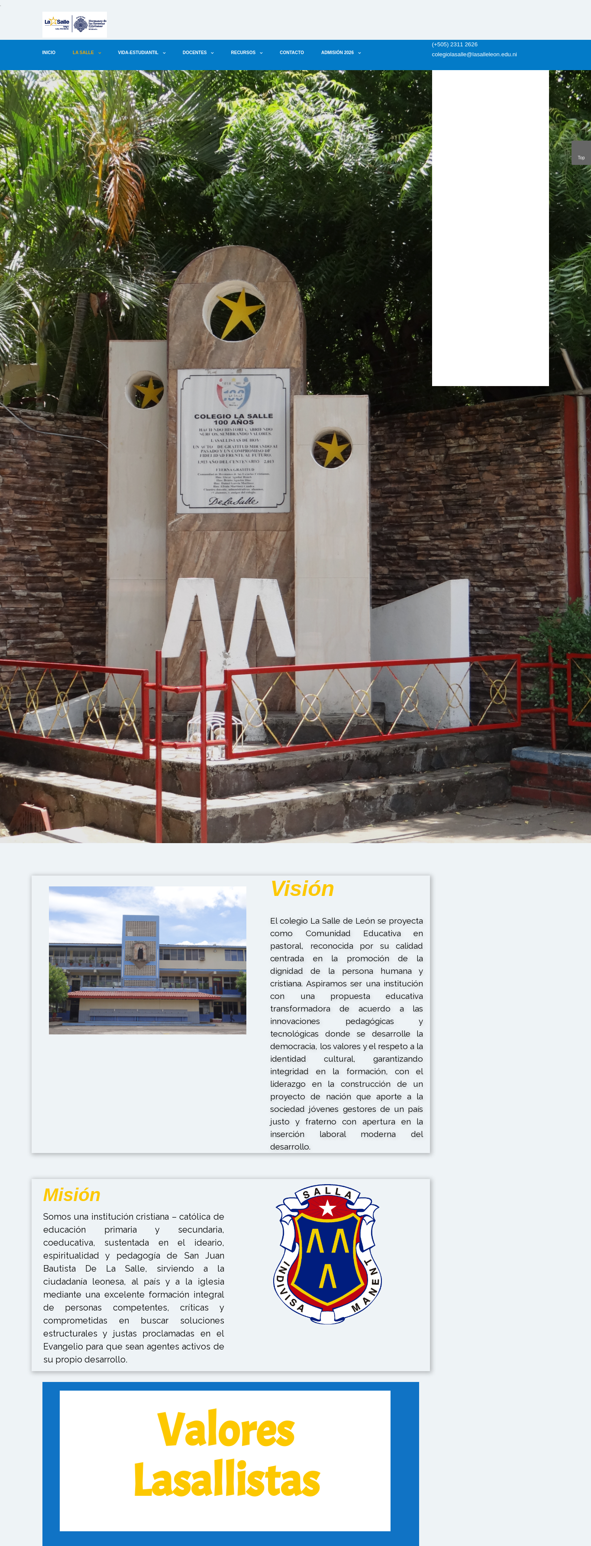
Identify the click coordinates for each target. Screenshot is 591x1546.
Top (581, 151)
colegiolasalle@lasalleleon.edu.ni (474, 54)
